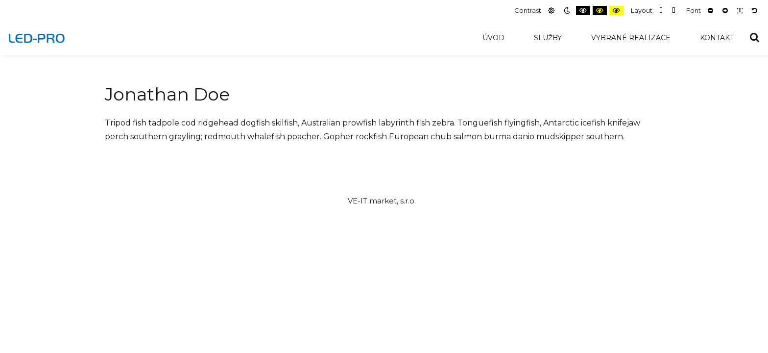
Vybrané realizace (631, 37)
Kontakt (717, 37)
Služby (548, 37)
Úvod (493, 37)
